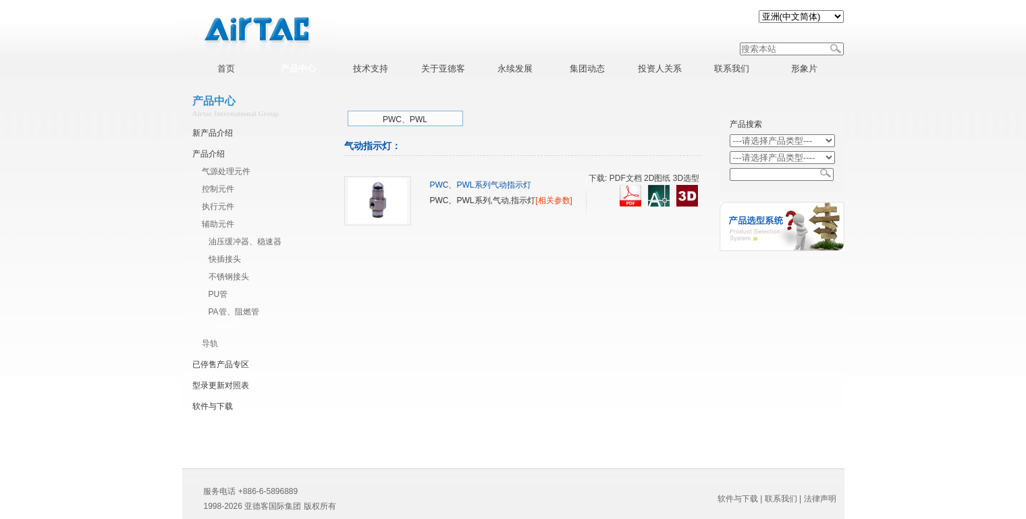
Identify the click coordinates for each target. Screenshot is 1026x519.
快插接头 (225, 259)
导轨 (210, 343)
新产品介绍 (212, 133)
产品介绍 (208, 154)
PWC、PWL (405, 119)
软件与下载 (212, 406)
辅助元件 (218, 224)
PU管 (218, 294)
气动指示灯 (229, 326)
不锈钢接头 (229, 276)
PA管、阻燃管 (234, 312)
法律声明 (820, 498)
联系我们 (781, 498)
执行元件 (218, 206)
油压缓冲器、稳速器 (245, 241)
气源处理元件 (226, 171)
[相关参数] (553, 200)
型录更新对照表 (220, 385)
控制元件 (218, 189)
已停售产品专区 (220, 364)
